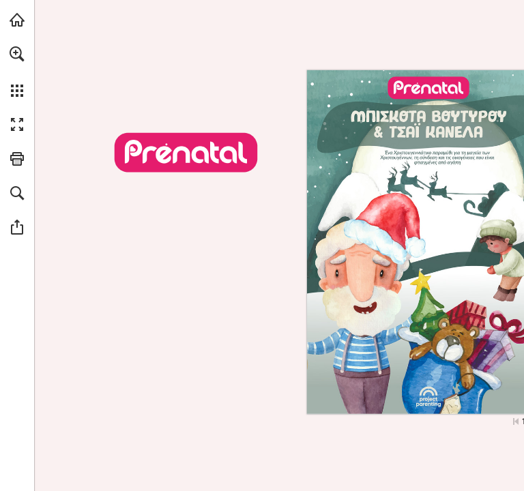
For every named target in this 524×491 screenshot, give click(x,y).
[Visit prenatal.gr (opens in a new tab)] (17, 20)
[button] (17, 54)
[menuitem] (17, 71)
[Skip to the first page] (516, 421)
